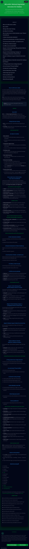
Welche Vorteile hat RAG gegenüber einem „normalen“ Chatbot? (13, 503)
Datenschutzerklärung (4, 548)
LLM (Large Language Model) (7, 486)
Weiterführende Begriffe (8, 79)
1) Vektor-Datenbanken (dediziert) (10, 37)
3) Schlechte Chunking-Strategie (10, 68)
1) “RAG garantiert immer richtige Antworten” (12, 64)
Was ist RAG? (5, 26)
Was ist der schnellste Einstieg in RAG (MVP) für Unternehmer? (12, 522)
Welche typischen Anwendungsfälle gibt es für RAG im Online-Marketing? (14, 513)
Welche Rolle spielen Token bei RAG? (8, 511)
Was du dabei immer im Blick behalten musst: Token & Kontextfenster (14, 34)
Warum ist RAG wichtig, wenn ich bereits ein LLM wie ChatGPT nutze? (13, 501)
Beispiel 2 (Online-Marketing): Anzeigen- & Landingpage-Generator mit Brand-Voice (12, 53)
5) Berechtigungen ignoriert (9, 72)
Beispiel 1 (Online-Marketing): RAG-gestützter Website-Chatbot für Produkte (14, 49)
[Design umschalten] (26, 1)
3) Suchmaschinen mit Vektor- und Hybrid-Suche (13, 41)
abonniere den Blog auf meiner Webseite (8, 493)
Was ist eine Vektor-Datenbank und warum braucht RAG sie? (12, 509)
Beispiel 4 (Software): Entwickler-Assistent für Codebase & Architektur (15, 60)
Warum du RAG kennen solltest (9, 24)
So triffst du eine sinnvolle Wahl (9, 46)
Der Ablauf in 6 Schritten (8, 31)
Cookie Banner (14, 531)
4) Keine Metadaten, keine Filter (9, 70)
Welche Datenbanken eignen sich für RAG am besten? (11, 507)
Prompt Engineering (6, 488)
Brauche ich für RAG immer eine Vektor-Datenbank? (11, 520)
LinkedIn (21, 493)
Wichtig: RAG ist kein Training (9, 29)
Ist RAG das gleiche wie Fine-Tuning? (8, 505)
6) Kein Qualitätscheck (7, 74)
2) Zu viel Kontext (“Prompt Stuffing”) (10, 66)
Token (4, 472)
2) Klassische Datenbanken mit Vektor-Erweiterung (14, 39)
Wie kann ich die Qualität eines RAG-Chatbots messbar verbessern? (13, 518)
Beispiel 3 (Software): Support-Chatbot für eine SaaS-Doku (14, 56)
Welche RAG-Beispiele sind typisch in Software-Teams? (11, 515)
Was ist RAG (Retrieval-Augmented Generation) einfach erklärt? (12, 498)
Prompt (4, 485)
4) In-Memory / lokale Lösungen (9, 43)
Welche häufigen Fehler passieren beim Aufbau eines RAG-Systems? (13, 516)
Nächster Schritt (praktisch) (9, 77)
